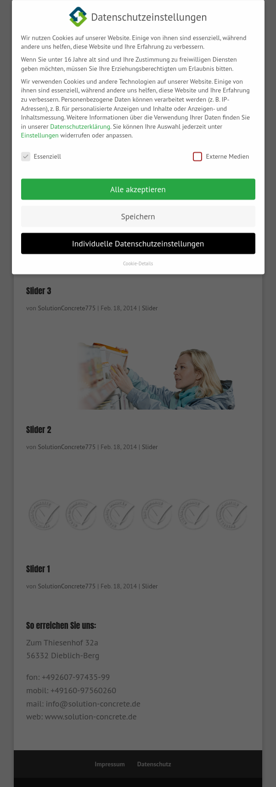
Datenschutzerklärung (80, 121)
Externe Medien (221, 151)
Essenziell (41, 151)
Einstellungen (40, 129)
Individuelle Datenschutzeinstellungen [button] (138, 238)
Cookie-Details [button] (138, 258)
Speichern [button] (138, 210)
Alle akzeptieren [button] (138, 183)
